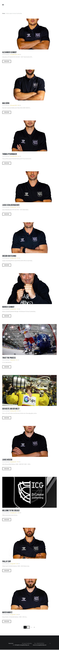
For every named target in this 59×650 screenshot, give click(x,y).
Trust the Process (9, 358)
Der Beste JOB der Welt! (11, 409)
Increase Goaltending (5, 54)
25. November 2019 (13, 54)
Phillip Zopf (6, 561)
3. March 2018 (12, 360)
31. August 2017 (13, 563)
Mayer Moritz (7, 612)
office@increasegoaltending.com (22, 645)
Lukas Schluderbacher (11, 205)
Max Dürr (6, 103)
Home (3, 13)
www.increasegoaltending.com (40, 645)
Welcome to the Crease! (11, 510)
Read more (6, 61)
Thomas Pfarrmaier (9, 154)
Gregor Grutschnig (9, 256)
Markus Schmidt (8, 307)
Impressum (10, 643)
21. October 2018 (13, 207)
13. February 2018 (13, 411)
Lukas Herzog (7, 459)
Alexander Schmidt (9, 52)
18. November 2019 (13, 105)
